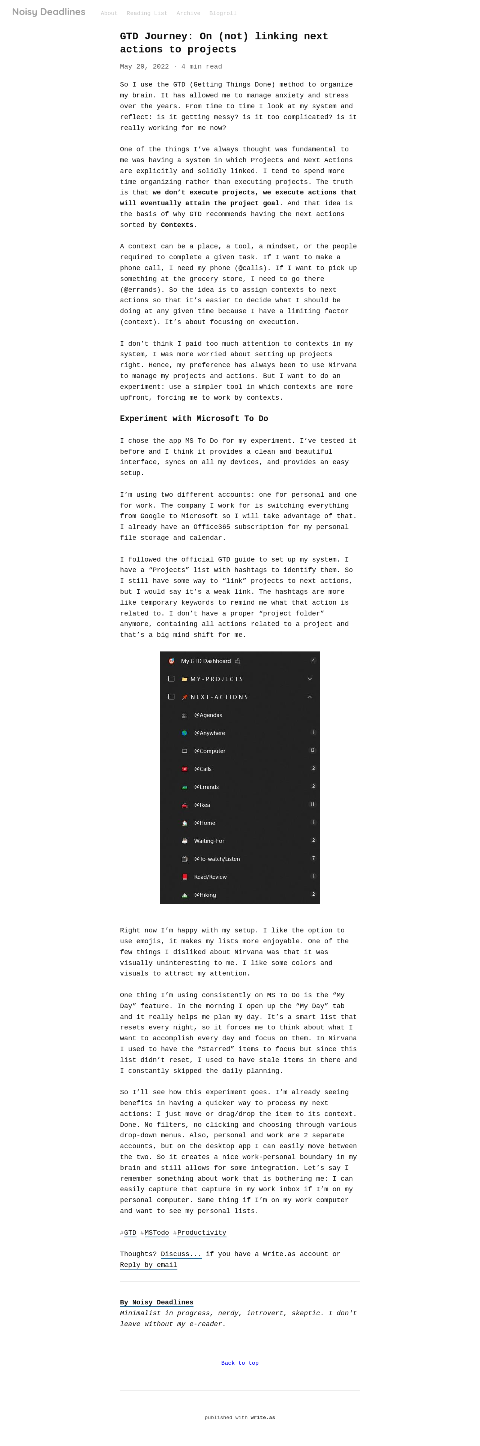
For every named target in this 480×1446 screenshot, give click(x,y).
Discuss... (180, 1253)
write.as (262, 1418)
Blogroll (221, 13)
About (109, 13)
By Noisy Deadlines (155, 1302)
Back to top (240, 1363)
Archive (188, 13)
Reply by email (148, 1264)
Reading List (146, 13)
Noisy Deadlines (49, 12)
